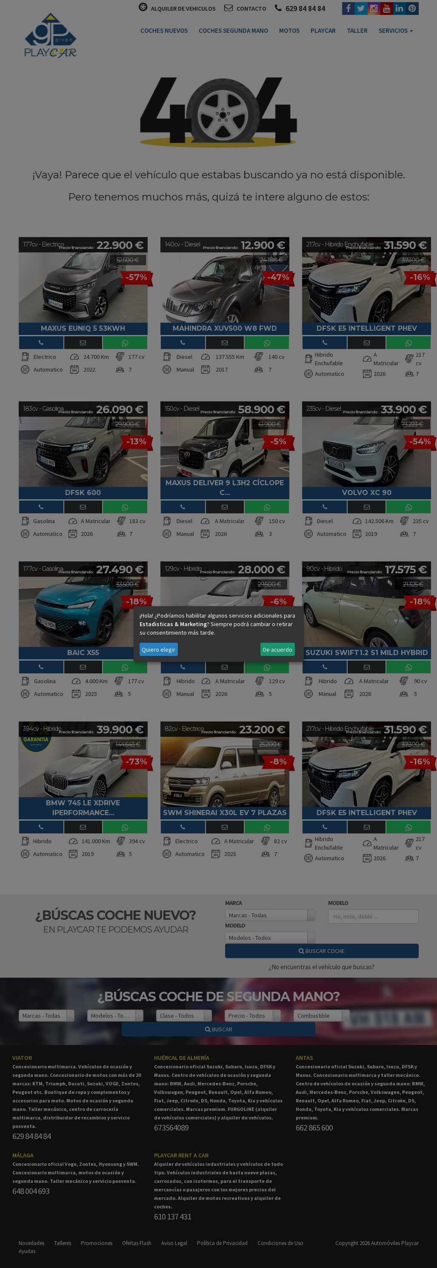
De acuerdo (277, 649)
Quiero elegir (158, 649)
